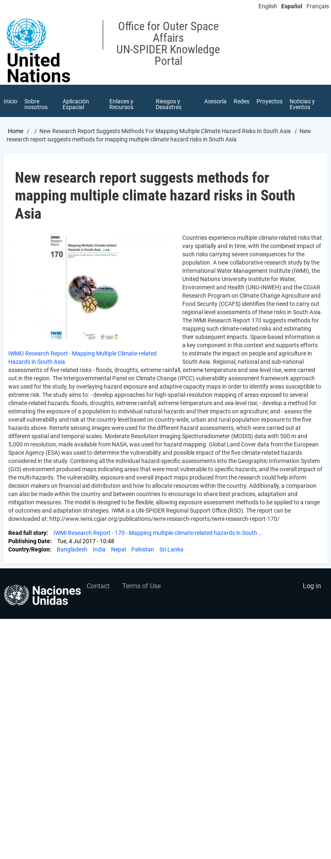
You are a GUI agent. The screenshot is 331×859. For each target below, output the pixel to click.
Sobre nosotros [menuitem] (36, 104)
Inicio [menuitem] (10, 101)
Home (15, 132)
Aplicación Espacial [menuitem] (76, 104)
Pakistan (142, 550)
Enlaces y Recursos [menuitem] (121, 104)
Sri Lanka (171, 550)
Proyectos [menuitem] (269, 101)
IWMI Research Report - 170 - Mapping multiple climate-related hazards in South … (157, 533)
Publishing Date (29, 542)
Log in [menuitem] (312, 587)
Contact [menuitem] (98, 587)
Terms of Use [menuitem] (141, 587)
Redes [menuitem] (241, 101)
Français (318, 6)
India (99, 550)
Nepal (118, 550)
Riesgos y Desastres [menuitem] (168, 104)
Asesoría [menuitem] (214, 101)
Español (291, 6)
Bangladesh (72, 550)
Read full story (27, 533)
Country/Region (29, 550)
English (268, 6)
